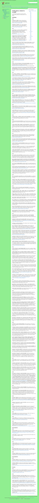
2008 (30, 24)
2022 (30, 14)
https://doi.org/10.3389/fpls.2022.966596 (18, 80)
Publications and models (17, 7)
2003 (30, 28)
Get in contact (5, 11)
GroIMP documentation (7, 7)
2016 (30, 19)
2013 (30, 21)
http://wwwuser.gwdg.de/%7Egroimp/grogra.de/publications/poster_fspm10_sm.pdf (23, 478)
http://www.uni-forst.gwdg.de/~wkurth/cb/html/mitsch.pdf (20, 380)
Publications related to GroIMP (24, 7)
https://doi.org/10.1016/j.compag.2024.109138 (19, 44)
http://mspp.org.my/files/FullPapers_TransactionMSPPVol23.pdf (24, 184)
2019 (30, 32)
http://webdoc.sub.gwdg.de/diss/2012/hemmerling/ (22, 450)
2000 (30, 29)
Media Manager (33, 3)
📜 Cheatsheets (4, 18)
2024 (30, 13)
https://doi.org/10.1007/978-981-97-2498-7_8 (20, 40)
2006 (30, 26)
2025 (30, 12)
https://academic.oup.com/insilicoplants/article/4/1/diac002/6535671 (21, 76)
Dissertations (31, 31)
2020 (30, 16)
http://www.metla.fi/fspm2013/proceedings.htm (19, 234)
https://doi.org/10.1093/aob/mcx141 (17, 137)
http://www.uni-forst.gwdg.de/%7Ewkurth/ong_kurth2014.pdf (20, 208)
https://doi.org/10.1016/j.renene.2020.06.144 (18, 108)
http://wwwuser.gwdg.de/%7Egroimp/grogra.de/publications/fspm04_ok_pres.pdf (23, 465)
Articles (30, 11)
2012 (30, 22)
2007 (30, 25)
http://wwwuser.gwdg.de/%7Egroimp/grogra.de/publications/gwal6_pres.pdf (22, 461)
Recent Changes (29, 3)
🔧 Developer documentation (6, 16)
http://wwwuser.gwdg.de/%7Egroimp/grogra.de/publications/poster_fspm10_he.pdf (25, 482)
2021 (30, 15)
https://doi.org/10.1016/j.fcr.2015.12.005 (21, 161)
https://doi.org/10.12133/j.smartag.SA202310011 (19, 65)
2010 (30, 39)
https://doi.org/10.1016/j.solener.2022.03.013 (18, 84)
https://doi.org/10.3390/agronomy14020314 (26, 56)
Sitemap (36, 3)
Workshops (4, 15)
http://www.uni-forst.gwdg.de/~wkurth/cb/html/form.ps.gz (20, 419)
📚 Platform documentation (6, 9)
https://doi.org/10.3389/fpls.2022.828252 (18, 91)
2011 (30, 23)
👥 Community (12, 7)
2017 (30, 18)
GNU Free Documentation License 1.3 (30, 497)
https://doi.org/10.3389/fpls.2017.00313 (18, 141)
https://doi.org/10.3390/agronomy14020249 (18, 60)
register (36, 0)
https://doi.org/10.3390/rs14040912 (25, 87)
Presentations (31, 36)
